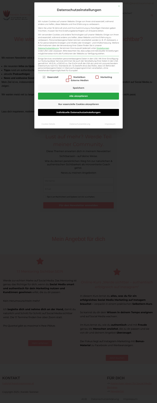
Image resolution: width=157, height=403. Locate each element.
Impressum (110, 63)
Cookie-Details (48, 63)
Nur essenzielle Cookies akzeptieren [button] (78, 43)
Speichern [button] (78, 26)
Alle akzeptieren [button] (78, 34)
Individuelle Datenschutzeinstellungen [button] (78, 51)
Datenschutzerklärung (79, 63)
